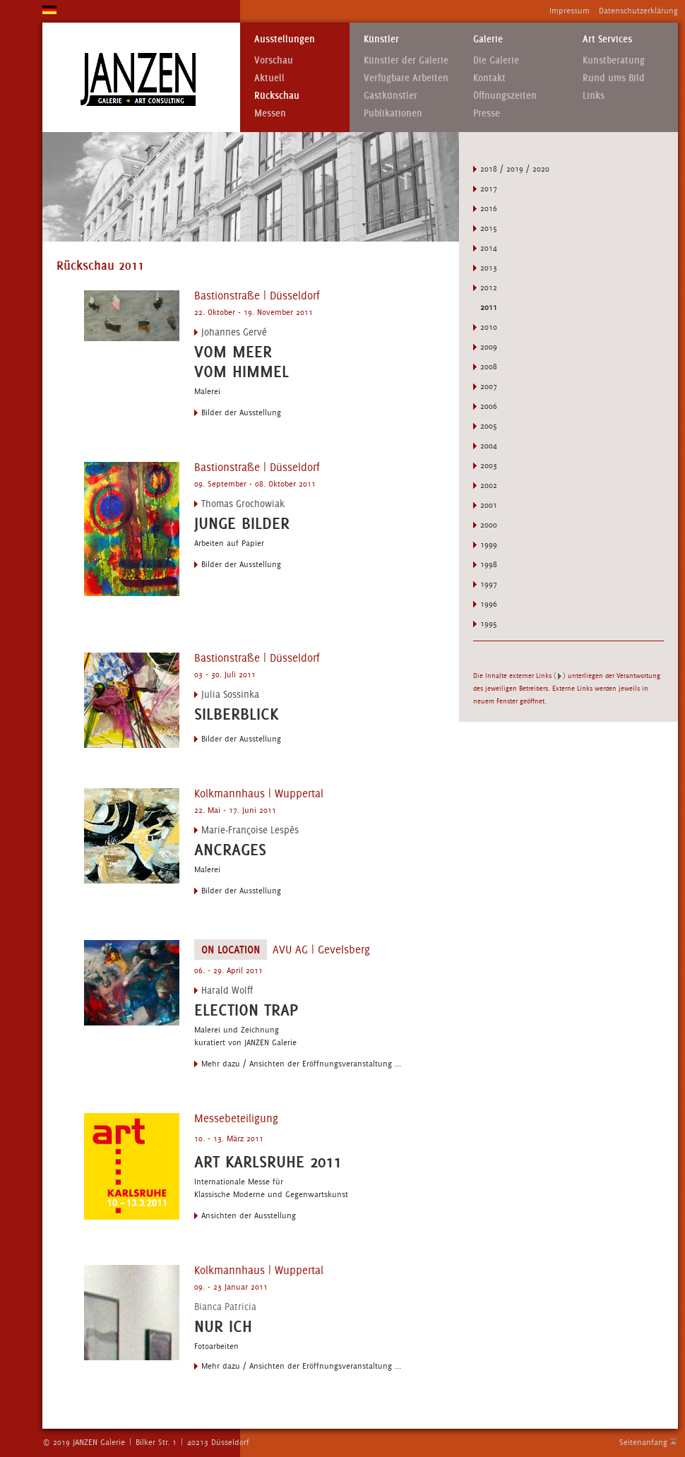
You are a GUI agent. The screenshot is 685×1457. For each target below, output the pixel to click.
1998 (488, 564)
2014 (488, 248)
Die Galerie (496, 60)
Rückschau (276, 96)
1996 (488, 604)
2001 (488, 505)
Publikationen (393, 113)
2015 (488, 228)
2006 (488, 406)
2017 (488, 189)
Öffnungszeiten (505, 96)
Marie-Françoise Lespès (250, 829)
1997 (488, 584)
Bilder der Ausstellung (241, 412)
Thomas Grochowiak (243, 503)
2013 (488, 268)
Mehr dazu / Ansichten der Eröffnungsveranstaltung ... (301, 1064)
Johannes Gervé (234, 332)
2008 (488, 366)
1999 (488, 544)
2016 (488, 208)
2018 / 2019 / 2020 (514, 169)
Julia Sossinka (230, 694)
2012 (488, 287)
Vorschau (273, 60)
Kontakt (489, 78)
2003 (488, 465)
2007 (488, 386)
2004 (488, 446)
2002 (488, 485)
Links (593, 96)
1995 (488, 624)
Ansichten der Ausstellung (248, 1215)
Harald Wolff (227, 990)
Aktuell (269, 78)
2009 (488, 347)
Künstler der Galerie (406, 60)
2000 (488, 525)
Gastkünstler (390, 96)
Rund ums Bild (614, 78)
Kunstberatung (614, 60)
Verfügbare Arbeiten (406, 78)
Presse (486, 113)
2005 (488, 426)
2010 (488, 327)
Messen (270, 113)
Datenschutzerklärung (638, 11)
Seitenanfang (643, 1442)
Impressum (569, 11)
